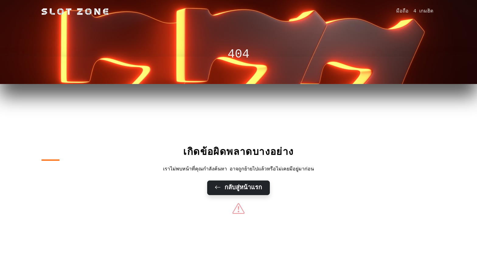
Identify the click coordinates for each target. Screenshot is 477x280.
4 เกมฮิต (423, 11)
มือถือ (402, 11)
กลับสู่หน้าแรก (238, 188)
